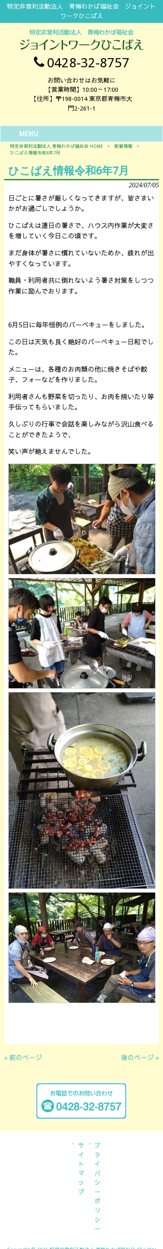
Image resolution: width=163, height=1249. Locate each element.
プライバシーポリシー (97, 1187)
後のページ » (140, 1058)
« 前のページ (23, 1058)
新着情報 (123, 146)
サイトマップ (81, 1169)
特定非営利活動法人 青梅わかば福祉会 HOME (56, 146)
